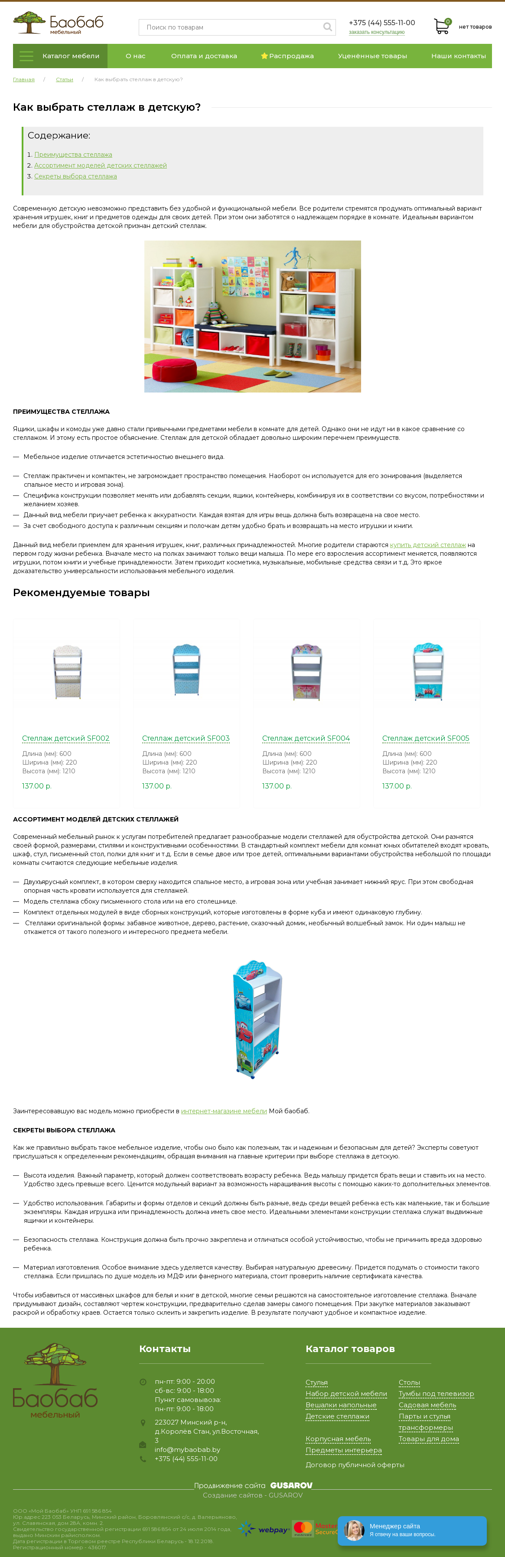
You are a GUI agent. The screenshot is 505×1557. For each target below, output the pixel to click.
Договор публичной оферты (355, 1465)
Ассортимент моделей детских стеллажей (100, 165)
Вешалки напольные (341, 1405)
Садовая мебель (427, 1405)
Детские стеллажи (337, 1416)
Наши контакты (458, 56)
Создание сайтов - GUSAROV (253, 1495)
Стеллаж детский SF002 (66, 738)
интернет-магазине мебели (224, 1111)
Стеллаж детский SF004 (306, 738)
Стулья (317, 1382)
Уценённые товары (372, 56)
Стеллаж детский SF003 (186, 738)
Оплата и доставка (204, 56)
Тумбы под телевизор (436, 1393)
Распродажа (287, 56)
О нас (136, 56)
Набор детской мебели (346, 1393)
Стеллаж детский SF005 (425, 738)
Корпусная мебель (338, 1439)
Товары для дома (429, 1439)
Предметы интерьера (344, 1450)
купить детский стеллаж (428, 545)
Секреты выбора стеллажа (75, 176)
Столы (409, 1382)
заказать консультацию (377, 32)
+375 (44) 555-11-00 (382, 23)
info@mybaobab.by (187, 1449)
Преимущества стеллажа (73, 154)
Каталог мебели (71, 56)
